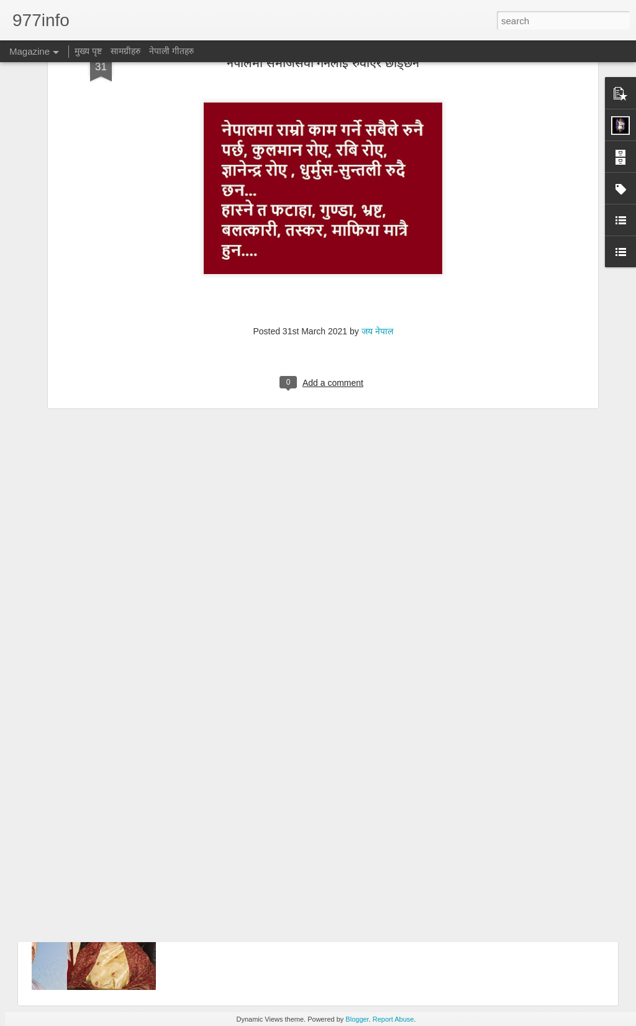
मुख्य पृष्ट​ (88, 51)
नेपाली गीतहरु (171, 51)
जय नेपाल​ (377, 235)
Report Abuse (393, 1019)
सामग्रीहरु (125, 51)
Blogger (356, 1019)
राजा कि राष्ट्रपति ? (226, 873)
